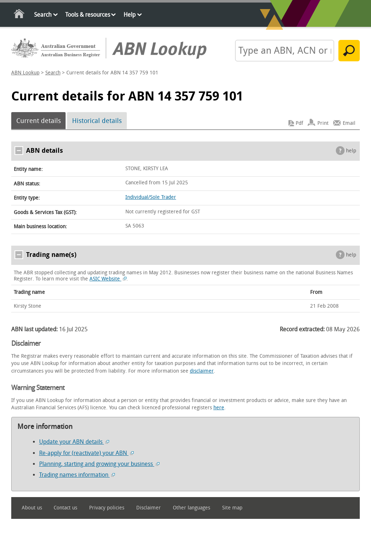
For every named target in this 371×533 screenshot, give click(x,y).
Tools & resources (87, 14)
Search (42, 14)
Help (130, 14)
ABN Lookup (25, 73)
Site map (232, 508)
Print (323, 123)
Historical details (97, 121)
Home (19, 15)
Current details (38, 121)
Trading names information (77, 474)
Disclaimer (148, 508)
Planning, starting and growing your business (99, 463)
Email (349, 123)
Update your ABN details (74, 441)
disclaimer (202, 371)
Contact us (65, 508)
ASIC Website (107, 279)
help (351, 151)
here (218, 408)
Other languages (191, 508)
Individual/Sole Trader (150, 197)
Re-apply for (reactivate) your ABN (86, 453)
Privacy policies (106, 508)
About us (32, 508)
